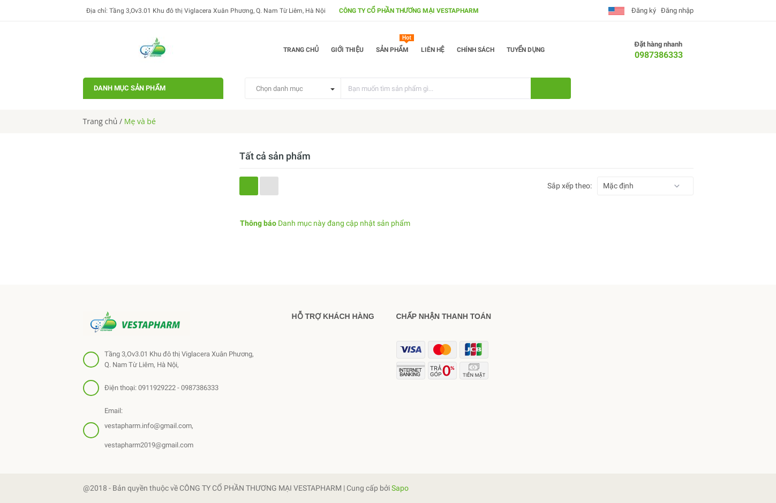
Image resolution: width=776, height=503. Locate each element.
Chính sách (475, 50)
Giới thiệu (347, 50)
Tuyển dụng (526, 50)
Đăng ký (643, 10)
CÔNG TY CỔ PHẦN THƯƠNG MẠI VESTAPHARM (409, 10)
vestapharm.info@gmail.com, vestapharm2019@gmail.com (148, 435)
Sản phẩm (395, 48)
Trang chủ (301, 50)
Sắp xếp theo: (569, 185)
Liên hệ (432, 50)
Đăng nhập (677, 10)
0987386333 (659, 55)
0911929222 (157, 388)
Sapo (400, 488)
